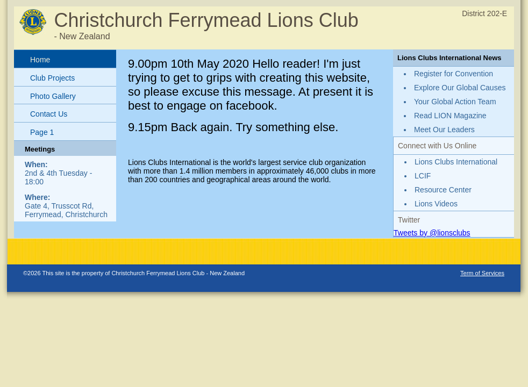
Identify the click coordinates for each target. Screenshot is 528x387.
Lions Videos (436, 203)
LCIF (423, 175)
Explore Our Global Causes (459, 87)
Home (40, 59)
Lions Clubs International (456, 161)
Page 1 (42, 132)
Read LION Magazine (450, 115)
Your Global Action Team (455, 101)
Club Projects (52, 78)
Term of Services (482, 273)
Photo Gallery (53, 96)
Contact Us (48, 114)
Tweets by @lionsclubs (432, 232)
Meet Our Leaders (444, 129)
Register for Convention (453, 73)
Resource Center (443, 189)
